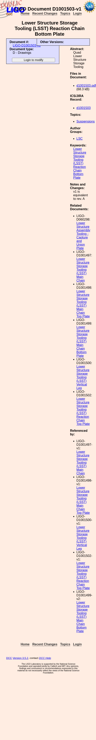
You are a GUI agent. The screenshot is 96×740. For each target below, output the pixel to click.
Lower (77, 149)
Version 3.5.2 (20, 658)
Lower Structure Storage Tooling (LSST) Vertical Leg (82, 377)
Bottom (78, 174)
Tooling (78, 159)
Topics (65, 13)
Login (77, 13)
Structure (79, 152)
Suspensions (85, 121)
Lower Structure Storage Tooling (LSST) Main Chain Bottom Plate (82, 341)
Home (25, 13)
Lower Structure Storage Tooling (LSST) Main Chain (82, 269)
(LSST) (78, 163)
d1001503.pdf (86, 85)
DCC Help (45, 658)
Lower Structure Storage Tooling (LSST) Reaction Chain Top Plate (83, 411)
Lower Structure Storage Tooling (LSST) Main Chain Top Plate (83, 304)
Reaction (79, 167)
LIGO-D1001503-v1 (27, 45)
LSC (79, 138)
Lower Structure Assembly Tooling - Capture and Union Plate (83, 235)
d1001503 (83, 108)
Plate (76, 177)
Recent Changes (44, 13)
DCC (9, 658)
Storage (78, 156)
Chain (77, 170)
